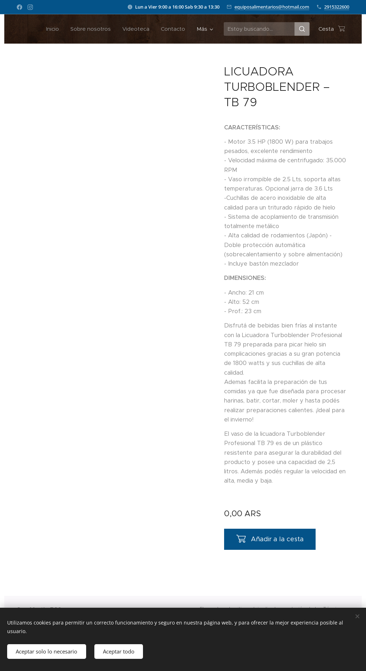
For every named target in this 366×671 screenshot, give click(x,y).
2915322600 (336, 7)
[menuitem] (54, 29)
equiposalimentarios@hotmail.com (271, 7)
